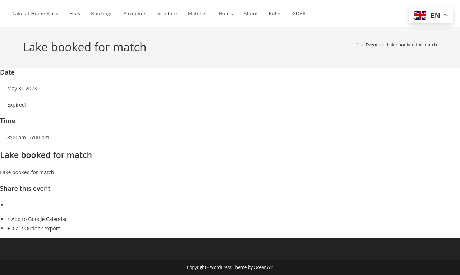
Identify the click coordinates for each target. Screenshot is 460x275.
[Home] (358, 44)
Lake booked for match (412, 44)
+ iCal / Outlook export (33, 228)
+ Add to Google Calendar (37, 219)
